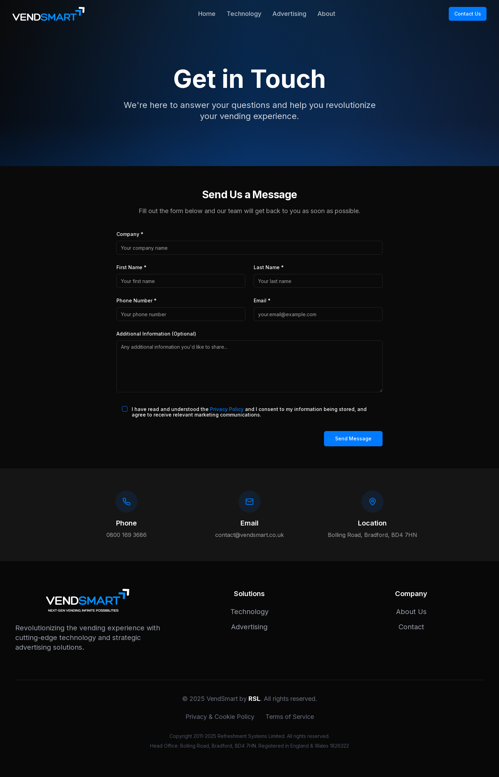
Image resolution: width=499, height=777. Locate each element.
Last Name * (269, 267)
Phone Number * (136, 300)
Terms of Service (289, 716)
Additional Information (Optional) (156, 334)
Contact (411, 627)
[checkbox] (125, 409)
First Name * (131, 267)
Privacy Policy (227, 409)
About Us (411, 611)
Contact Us (467, 14)
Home (207, 13)
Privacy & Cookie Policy (219, 716)
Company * (129, 234)
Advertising (289, 13)
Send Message (353, 438)
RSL (254, 698)
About (326, 13)
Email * (262, 300)
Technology (244, 13)
